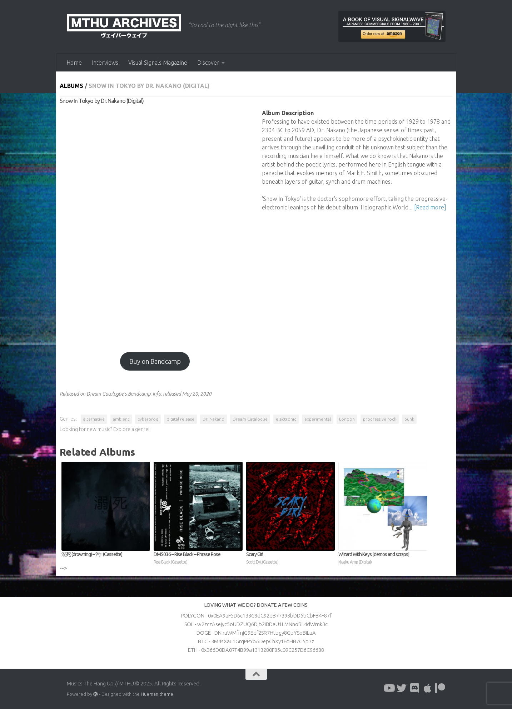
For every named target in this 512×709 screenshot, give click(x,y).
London (347, 419)
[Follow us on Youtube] (389, 688)
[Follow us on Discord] (414, 688)
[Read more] (430, 207)
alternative (94, 419)
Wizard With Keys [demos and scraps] (382, 558)
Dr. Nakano (213, 419)
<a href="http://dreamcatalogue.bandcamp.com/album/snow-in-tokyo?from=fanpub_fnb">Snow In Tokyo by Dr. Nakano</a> (155, 225)
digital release (180, 419)
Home (74, 62)
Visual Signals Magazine (157, 62)
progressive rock (379, 419)
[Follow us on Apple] (427, 688)
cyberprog (148, 419)
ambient (121, 419)
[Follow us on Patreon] (440, 688)
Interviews (105, 62)
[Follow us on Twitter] (402, 688)
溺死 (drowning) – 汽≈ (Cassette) (92, 554)
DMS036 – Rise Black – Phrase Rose (198, 558)
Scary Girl (290, 558)
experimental (317, 419)
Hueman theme (157, 693)
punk (409, 419)
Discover (208, 62)
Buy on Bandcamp (155, 361)
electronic (286, 419)
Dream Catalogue (250, 419)
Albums (71, 86)
